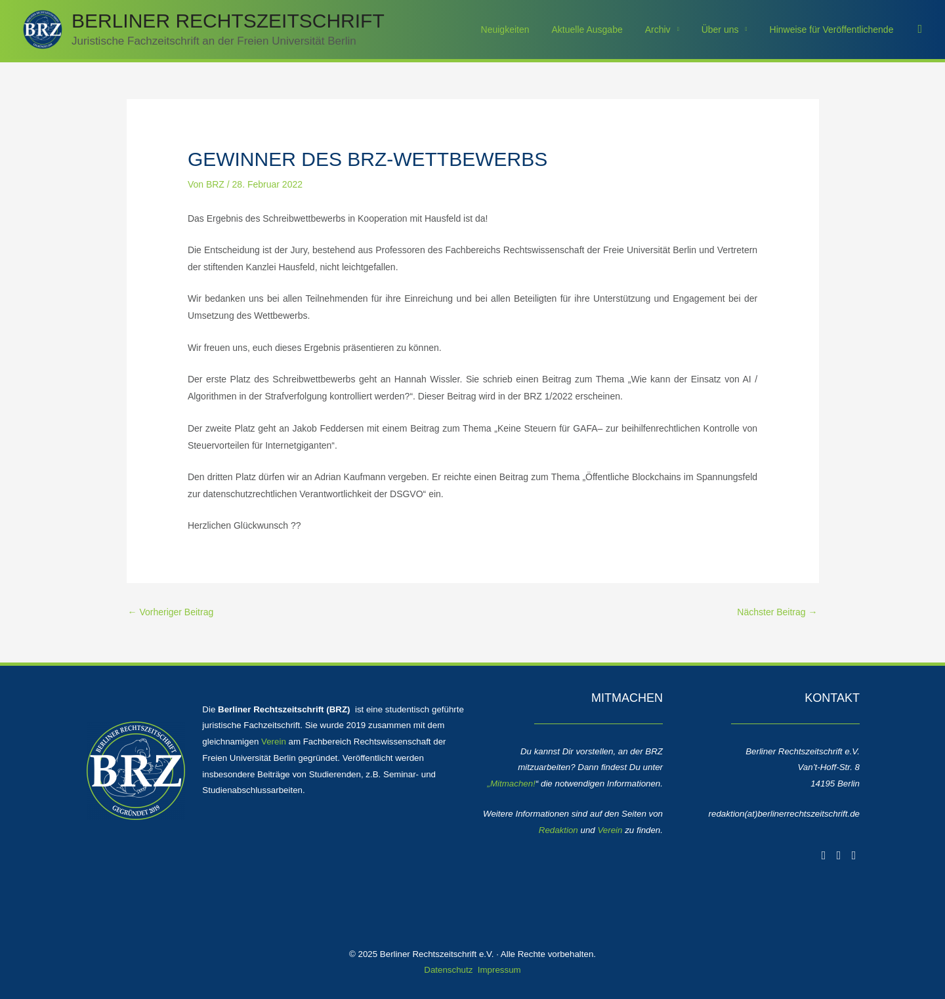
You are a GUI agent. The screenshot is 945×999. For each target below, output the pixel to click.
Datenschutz (448, 970)
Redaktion (558, 830)
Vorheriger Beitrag (171, 612)
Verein (273, 741)
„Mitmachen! (512, 783)
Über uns (726, 29)
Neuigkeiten (523, 29)
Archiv (668, 29)
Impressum (499, 970)
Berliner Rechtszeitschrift (228, 20)
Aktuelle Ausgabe (601, 29)
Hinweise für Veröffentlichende (834, 29)
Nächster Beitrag (777, 612)
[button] (919, 29)
